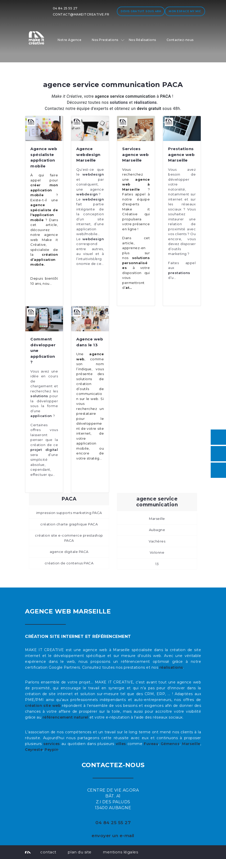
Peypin (51, 749)
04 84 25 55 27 (65, 8)
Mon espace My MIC (185, 11)
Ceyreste (34, 749)
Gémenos (170, 743)
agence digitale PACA (69, 552)
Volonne (157, 552)
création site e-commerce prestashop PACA (69, 537)
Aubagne (157, 530)
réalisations (171, 667)
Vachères (157, 541)
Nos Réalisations (142, 40)
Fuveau (151, 743)
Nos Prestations (105, 40)
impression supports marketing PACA (69, 513)
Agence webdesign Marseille (88, 154)
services (51, 743)
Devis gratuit (141, 11)
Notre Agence (69, 40)
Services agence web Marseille (135, 154)
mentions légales (120, 852)
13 (157, 564)
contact (48, 852)
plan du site (80, 852)
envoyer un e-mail (113, 835)
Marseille (157, 519)
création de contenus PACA (69, 563)
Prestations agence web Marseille (181, 154)
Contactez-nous (180, 40)
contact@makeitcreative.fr (81, 14)
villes (121, 743)
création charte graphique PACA (69, 524)
